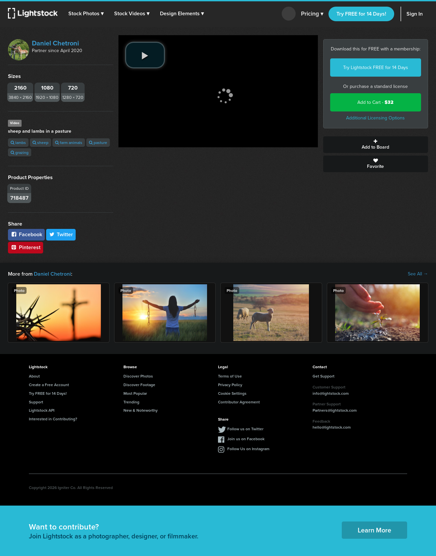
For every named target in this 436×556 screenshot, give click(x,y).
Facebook (26, 234)
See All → (418, 274)
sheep (40, 142)
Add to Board (375, 144)
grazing (20, 152)
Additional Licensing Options (375, 117)
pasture (98, 142)
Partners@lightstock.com (335, 410)
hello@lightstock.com (332, 427)
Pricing (312, 14)
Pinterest (25, 247)
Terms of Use (230, 376)
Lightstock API (41, 410)
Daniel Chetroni (55, 43)
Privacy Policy (230, 384)
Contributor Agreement (239, 402)
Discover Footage (139, 384)
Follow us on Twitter (245, 429)
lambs (18, 142)
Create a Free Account (49, 384)
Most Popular (135, 393)
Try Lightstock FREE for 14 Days (375, 67)
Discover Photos (138, 376)
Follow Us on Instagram (248, 449)
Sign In (414, 14)
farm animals (68, 142)
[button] (86, 13)
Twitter (61, 234)
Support (36, 402)
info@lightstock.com (331, 393)
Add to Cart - (375, 102)
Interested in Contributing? (53, 419)
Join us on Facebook (245, 439)
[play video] (145, 55)
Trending (131, 402)
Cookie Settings (232, 393)
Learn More (374, 530)
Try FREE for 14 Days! (361, 14)
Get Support (323, 376)
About (34, 376)
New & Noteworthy (140, 410)
